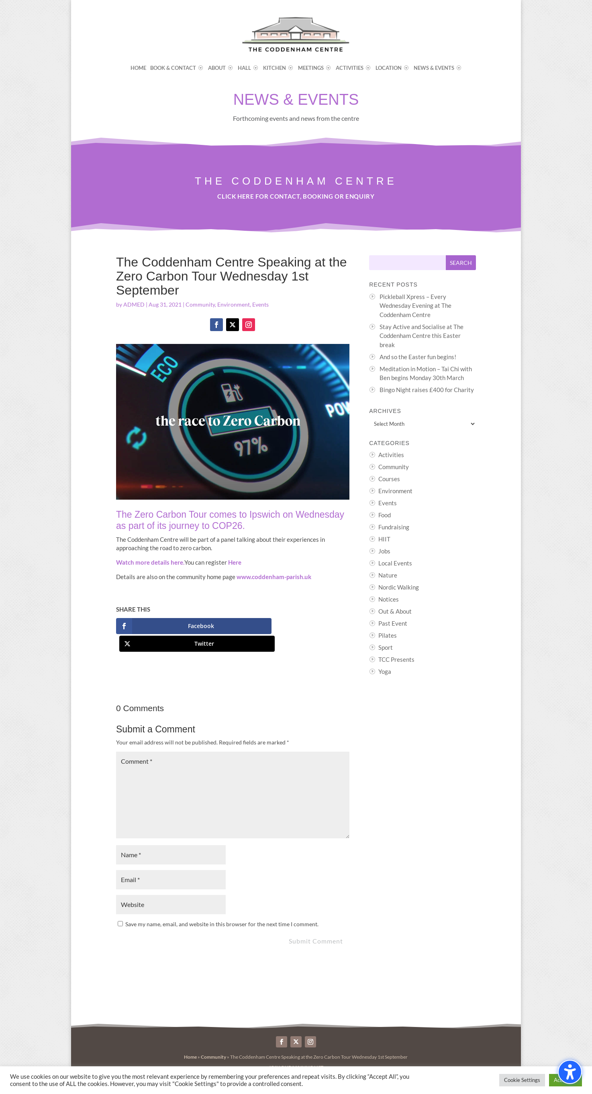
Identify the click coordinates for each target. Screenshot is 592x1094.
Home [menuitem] (138, 68)
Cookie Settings (522, 1080)
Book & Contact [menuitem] (173, 68)
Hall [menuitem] (244, 68)
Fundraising (393, 527)
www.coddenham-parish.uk (274, 576)
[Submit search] (461, 262)
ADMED (134, 304)
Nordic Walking (398, 587)
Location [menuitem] (389, 68)
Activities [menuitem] (349, 68)
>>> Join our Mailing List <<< (296, 1050)
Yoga (384, 671)
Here (234, 562)
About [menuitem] (217, 68)
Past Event (392, 623)
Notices (388, 599)
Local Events (395, 563)
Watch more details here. (150, 562)
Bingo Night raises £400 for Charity (427, 389)
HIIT (384, 539)
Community (200, 304)
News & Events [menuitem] (434, 68)
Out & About (395, 611)
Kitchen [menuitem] (274, 68)
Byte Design (286, 1062)
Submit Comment (316, 923)
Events (260, 304)
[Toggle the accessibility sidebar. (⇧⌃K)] (570, 1072)
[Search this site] (407, 262)
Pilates (387, 635)
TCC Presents (396, 659)
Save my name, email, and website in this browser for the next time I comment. (221, 906)
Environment (233, 304)
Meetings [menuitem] (311, 68)
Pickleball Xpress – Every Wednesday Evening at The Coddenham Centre (415, 305)
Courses (389, 478)
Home (190, 1039)
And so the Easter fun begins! (418, 356)
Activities (391, 454)
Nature (387, 575)
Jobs (384, 551)
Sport (385, 647)
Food (384, 515)
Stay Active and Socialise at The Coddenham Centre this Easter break (421, 335)
